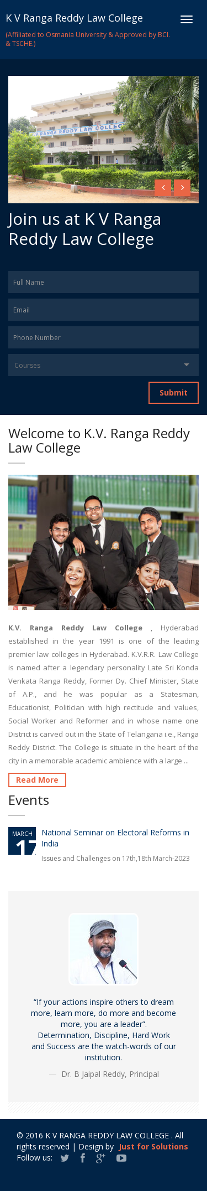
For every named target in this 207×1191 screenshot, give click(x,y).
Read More (37, 779)
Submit (174, 392)
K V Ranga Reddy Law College (74, 17)
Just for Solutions (153, 1146)
